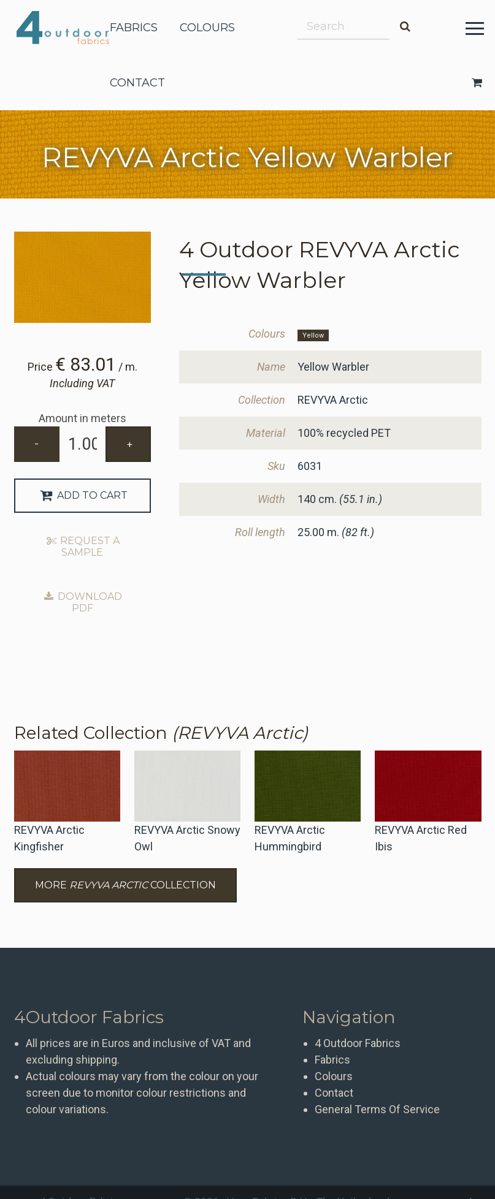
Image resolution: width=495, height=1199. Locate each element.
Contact (334, 1092)
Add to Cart (82, 495)
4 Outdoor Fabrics (72, 27)
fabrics (134, 27)
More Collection (125, 885)
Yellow (313, 335)
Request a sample (82, 546)
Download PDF (83, 602)
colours (207, 27)
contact (137, 82)
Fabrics (332, 1059)
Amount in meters (82, 418)
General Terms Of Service (377, 1109)
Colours (334, 1076)
